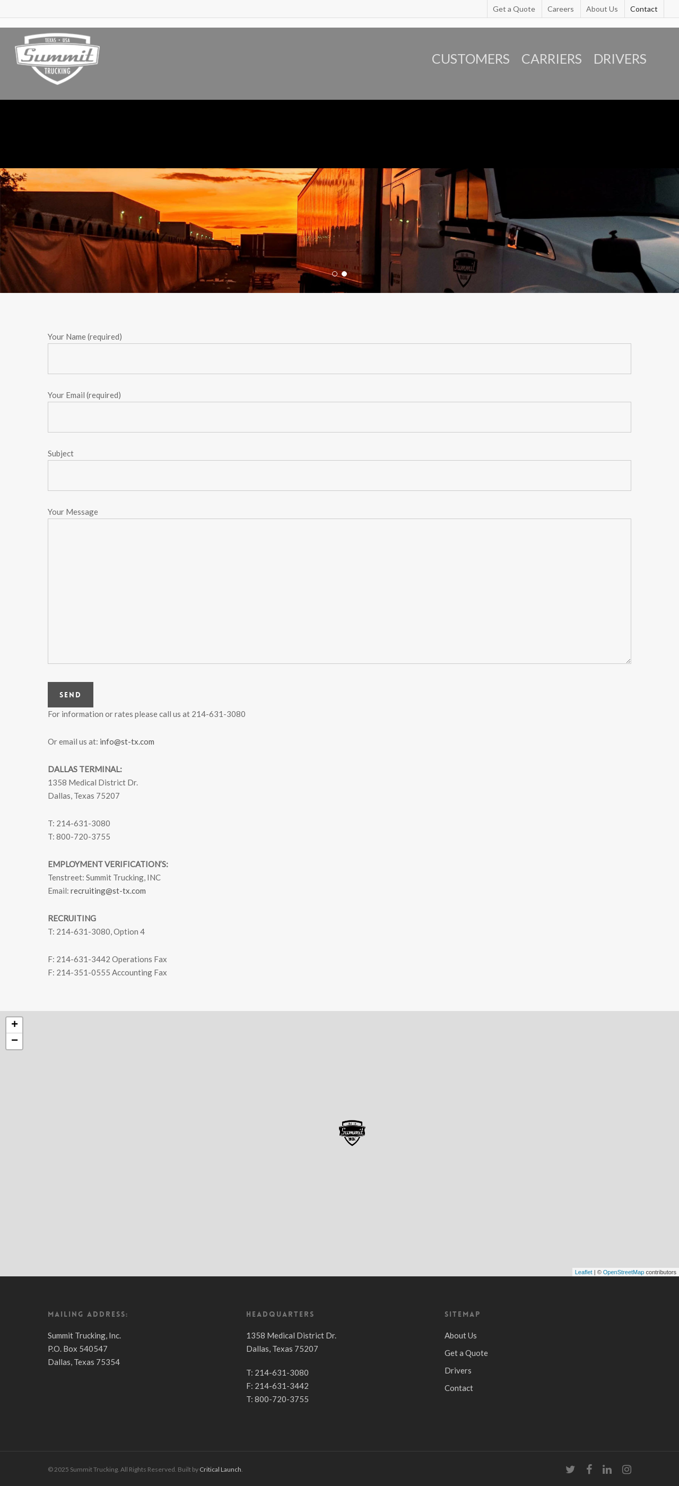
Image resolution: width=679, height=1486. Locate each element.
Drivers (458, 1370)
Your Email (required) (339, 411)
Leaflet (584, 1272)
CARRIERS (551, 58)
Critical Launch (220, 1469)
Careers (560, 8)
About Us (602, 8)
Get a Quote (514, 8)
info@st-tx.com (127, 741)
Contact (644, 8)
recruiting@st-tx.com (108, 890)
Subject (339, 469)
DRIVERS (620, 58)
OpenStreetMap (624, 1272)
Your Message (339, 587)
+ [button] (14, 1025)
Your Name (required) (339, 353)
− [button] (14, 1041)
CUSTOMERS (471, 58)
